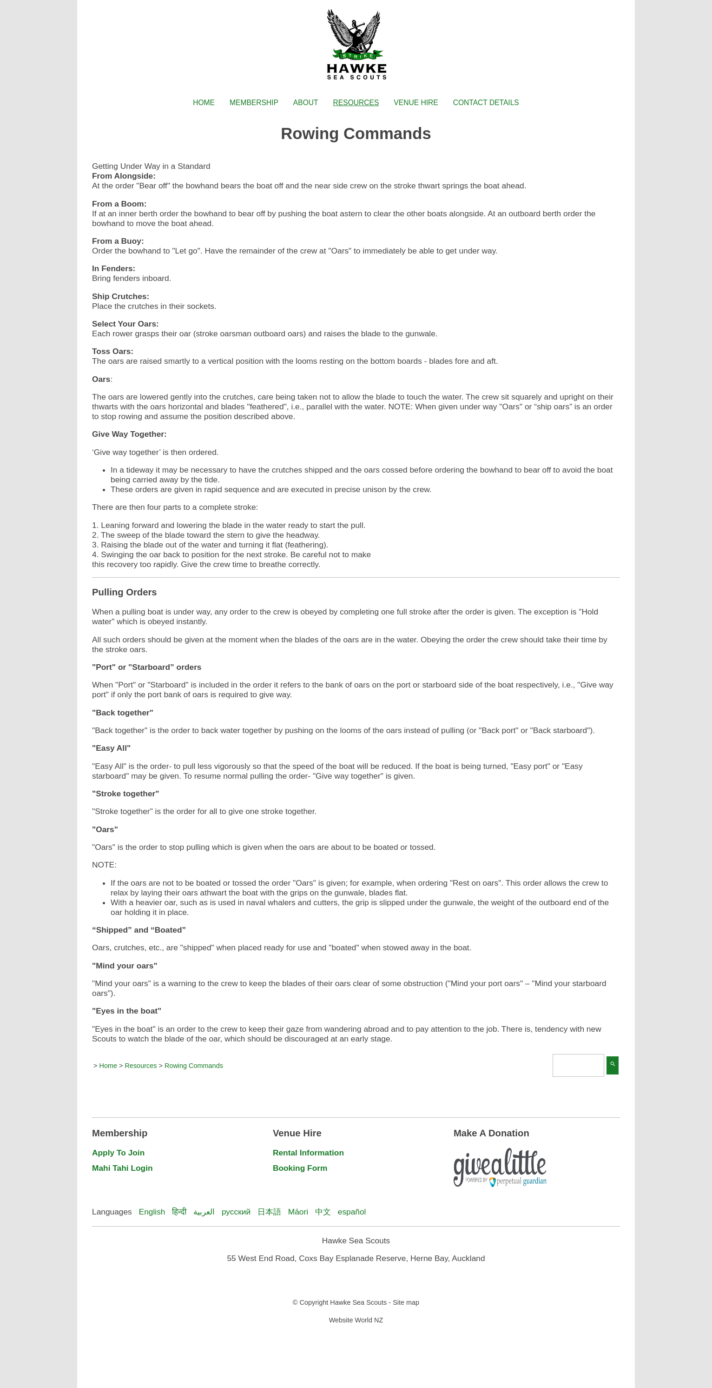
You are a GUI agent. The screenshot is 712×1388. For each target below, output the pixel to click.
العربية (204, 1211)
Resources (356, 103)
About (305, 103)
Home (204, 103)
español (352, 1211)
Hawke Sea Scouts (358, 1302)
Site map (406, 1302)
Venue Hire (416, 103)
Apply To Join (118, 1152)
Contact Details (486, 103)
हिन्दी (179, 1211)
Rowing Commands (194, 1065)
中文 (323, 1211)
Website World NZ (356, 1320)
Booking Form (300, 1168)
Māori (298, 1211)
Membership (254, 103)
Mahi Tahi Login (122, 1168)
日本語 (269, 1211)
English (152, 1211)
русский (236, 1211)
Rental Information (308, 1152)
